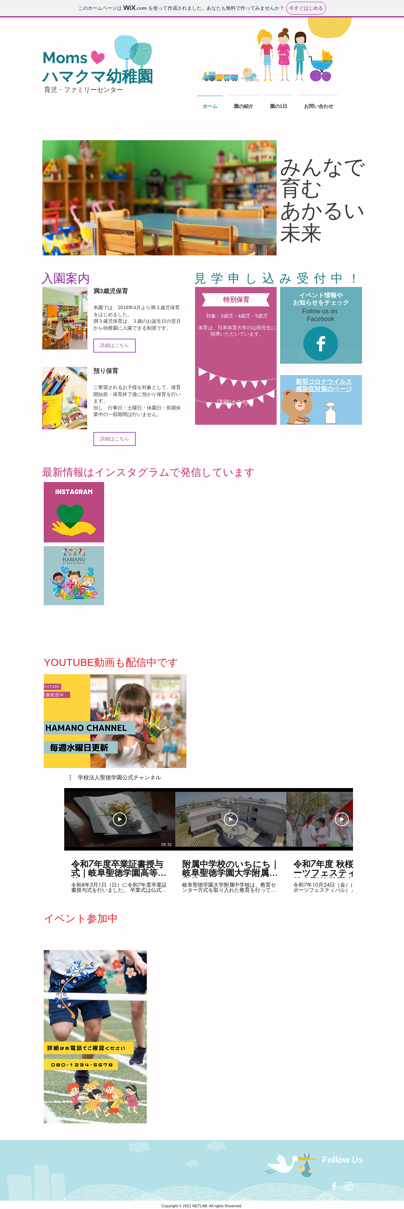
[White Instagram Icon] (348, 1186)
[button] (115, 778)
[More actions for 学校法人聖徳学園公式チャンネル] (115, 778)
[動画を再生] (120, 819)
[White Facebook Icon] (334, 1186)
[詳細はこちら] (114, 346)
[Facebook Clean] (321, 344)
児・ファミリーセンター (82, 89)
